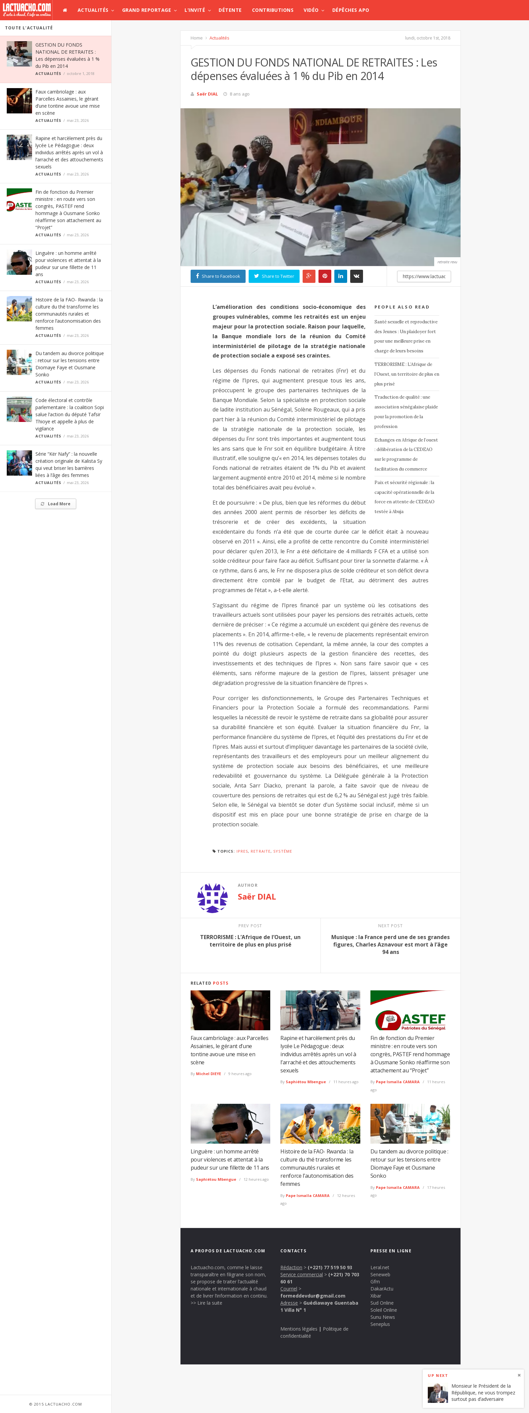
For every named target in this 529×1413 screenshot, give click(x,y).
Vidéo (311, 10)
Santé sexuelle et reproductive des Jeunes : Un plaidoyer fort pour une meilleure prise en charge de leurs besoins (406, 336)
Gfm (375, 1281)
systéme (282, 851)
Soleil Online (383, 1310)
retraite (261, 851)
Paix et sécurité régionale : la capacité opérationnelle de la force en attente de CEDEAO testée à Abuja (404, 497)
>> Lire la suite (206, 1303)
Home (197, 38)
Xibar (375, 1295)
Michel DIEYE (208, 1073)
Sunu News (382, 1317)
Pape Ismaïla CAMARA (398, 1081)
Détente (230, 10)
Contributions (273, 10)
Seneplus (380, 1324)
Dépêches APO (350, 10)
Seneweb (380, 1274)
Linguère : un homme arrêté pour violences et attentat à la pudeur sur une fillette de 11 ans (230, 1159)
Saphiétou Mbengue (306, 1081)
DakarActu (381, 1288)
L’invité (195, 10)
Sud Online (382, 1303)
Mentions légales (298, 1329)
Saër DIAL (207, 94)
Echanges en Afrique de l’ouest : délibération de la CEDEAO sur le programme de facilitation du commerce (406, 454)
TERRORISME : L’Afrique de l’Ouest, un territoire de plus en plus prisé (406, 374)
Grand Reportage (146, 10)
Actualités (93, 10)
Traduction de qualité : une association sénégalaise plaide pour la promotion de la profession (406, 411)
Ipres (242, 851)
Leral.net (379, 1267)
